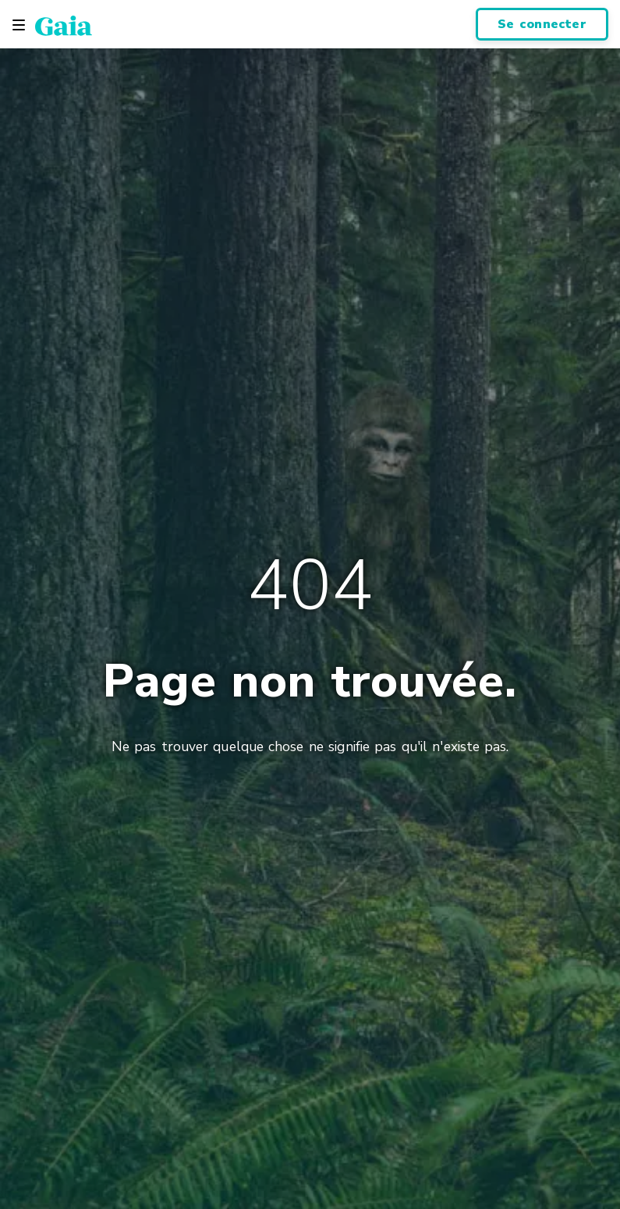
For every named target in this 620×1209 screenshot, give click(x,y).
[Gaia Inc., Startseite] (63, 25)
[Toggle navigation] (19, 25)
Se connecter (542, 24)
